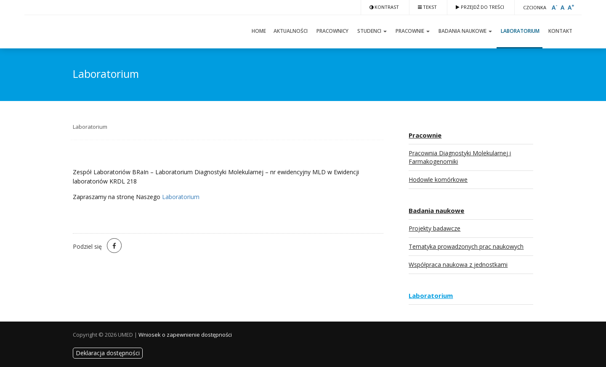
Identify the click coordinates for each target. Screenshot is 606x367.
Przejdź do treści (480, 7)
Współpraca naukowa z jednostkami (458, 265)
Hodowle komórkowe (438, 180)
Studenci (371, 31)
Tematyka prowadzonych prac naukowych (466, 246)
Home (258, 31)
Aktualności (291, 31)
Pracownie (412, 31)
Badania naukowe (464, 31)
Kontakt (559, 31)
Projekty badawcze (434, 228)
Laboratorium (520, 31)
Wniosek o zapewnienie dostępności (185, 334)
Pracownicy (331, 31)
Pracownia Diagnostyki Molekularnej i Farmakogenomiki (460, 157)
